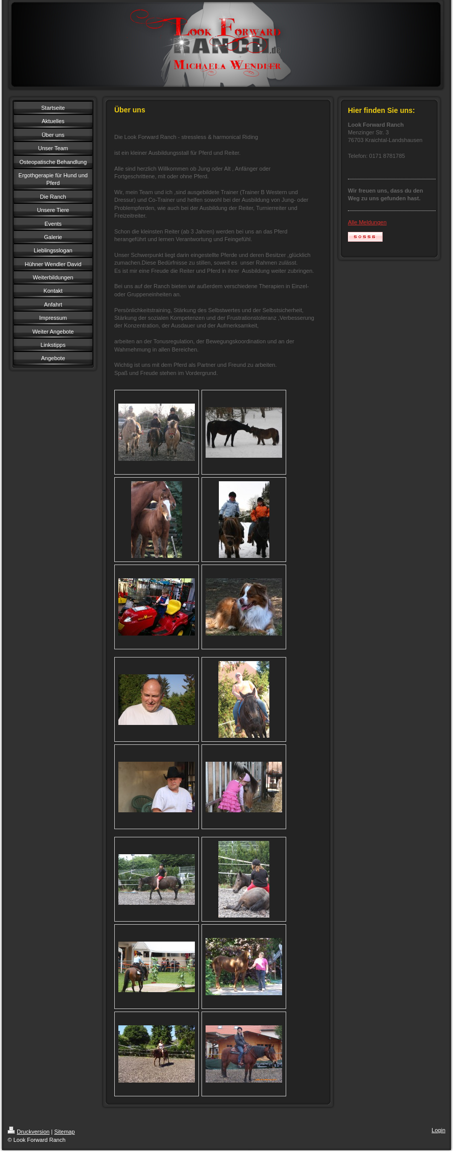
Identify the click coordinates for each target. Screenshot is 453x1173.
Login (438, 1130)
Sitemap (64, 1132)
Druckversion (28, 1132)
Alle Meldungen (367, 222)
